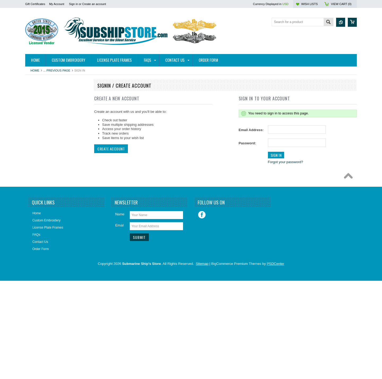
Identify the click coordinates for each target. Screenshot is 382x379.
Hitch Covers (37, 104)
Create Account (111, 148)
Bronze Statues (39, 149)
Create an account (94, 4)
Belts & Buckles (39, 131)
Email (119, 324)
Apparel (33, 95)
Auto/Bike (35, 113)
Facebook (202, 313)
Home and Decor (40, 203)
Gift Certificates (35, 4)
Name (119, 312)
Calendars (35, 158)
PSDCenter (275, 362)
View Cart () (341, 4)
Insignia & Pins (38, 212)
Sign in (73, 4)
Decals (33, 176)
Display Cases (38, 185)
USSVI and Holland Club (45, 257)
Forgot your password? (285, 162)
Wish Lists (309, 4)
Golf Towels (36, 194)
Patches (34, 239)
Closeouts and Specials (44, 266)
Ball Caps (35, 122)
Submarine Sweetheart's (45, 248)
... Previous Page (56, 70)
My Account (56, 4)
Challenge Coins (39, 167)
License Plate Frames (43, 230)
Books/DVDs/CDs (40, 140)
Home (35, 70)
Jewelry (33, 221)
